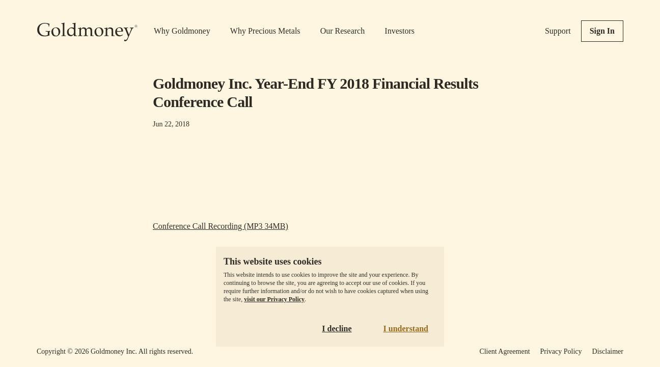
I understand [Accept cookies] (405, 328)
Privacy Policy (561, 351)
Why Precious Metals (265, 31)
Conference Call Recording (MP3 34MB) (220, 226)
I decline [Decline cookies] (336, 328)
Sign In (602, 31)
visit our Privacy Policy (274, 299)
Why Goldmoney (182, 31)
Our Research (342, 31)
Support (558, 31)
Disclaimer (607, 351)
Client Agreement (504, 351)
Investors (399, 31)
